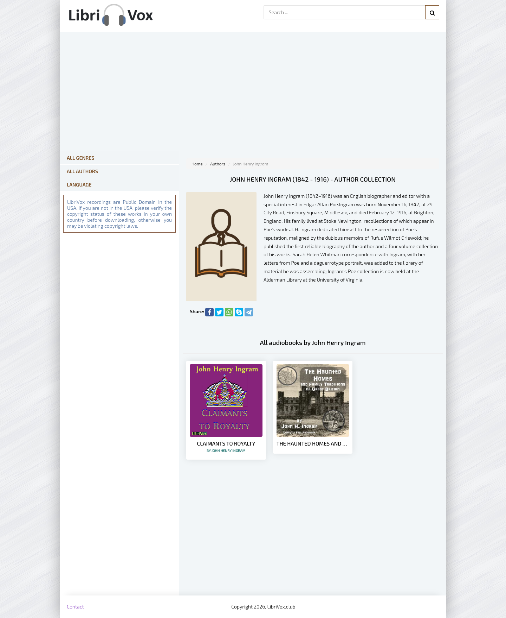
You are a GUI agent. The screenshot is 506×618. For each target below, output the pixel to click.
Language (79, 185)
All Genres (80, 158)
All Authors (82, 171)
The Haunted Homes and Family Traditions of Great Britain (313, 443)
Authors (217, 163)
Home (197, 163)
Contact (75, 607)
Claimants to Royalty (226, 446)
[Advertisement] (313, 539)
